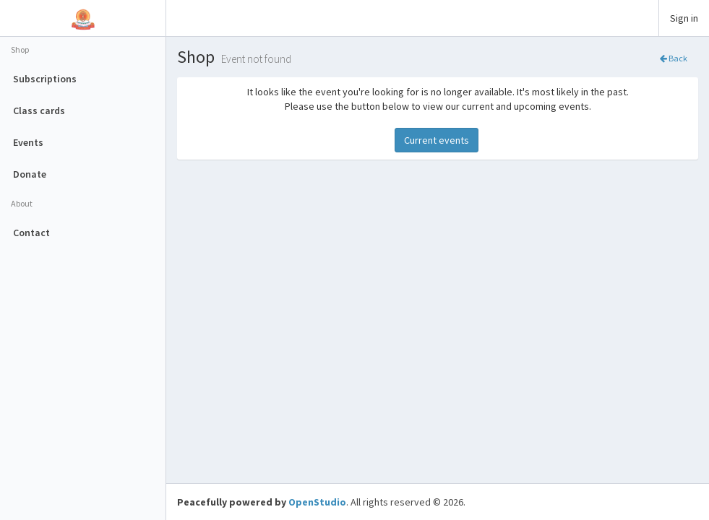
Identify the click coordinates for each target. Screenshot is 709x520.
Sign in (684, 18)
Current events (436, 140)
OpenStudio (317, 501)
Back (673, 58)
